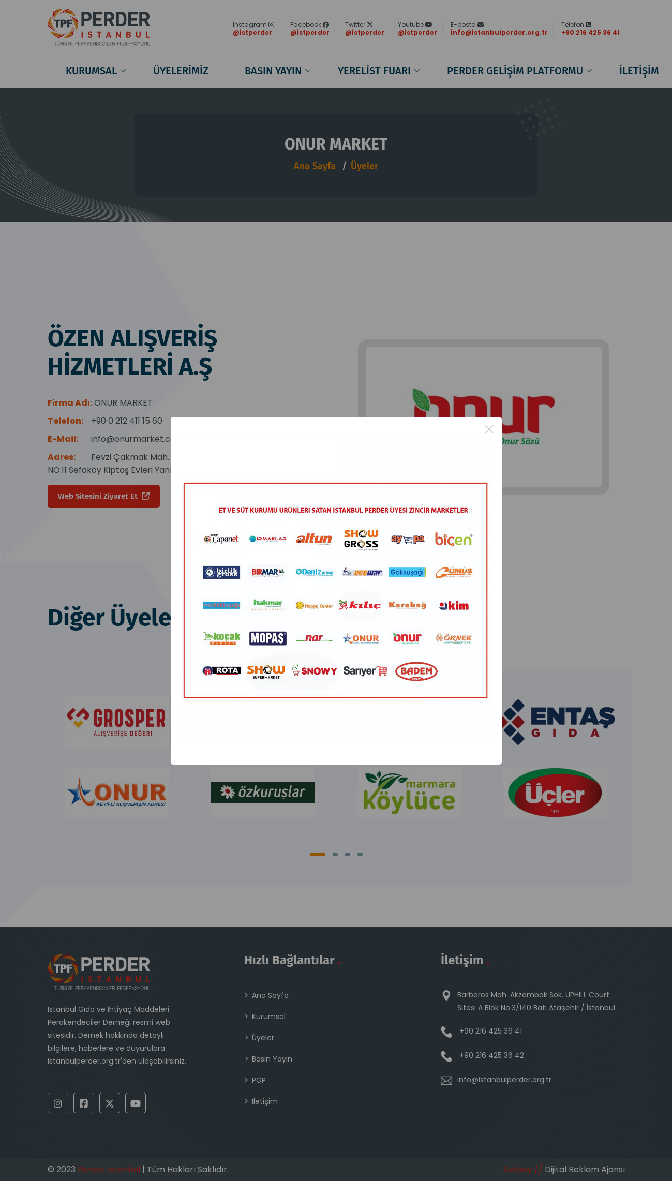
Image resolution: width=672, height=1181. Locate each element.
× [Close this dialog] (489, 429)
